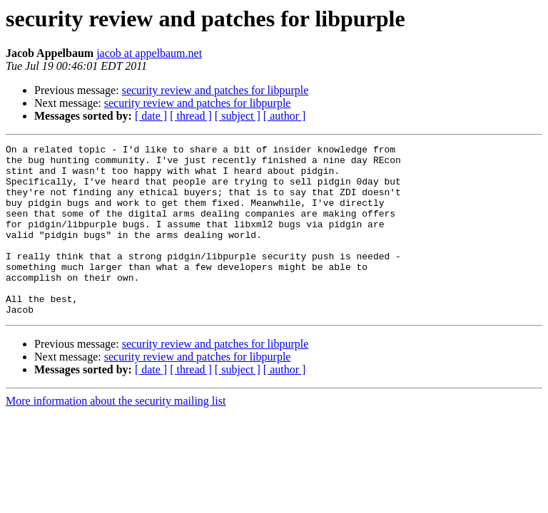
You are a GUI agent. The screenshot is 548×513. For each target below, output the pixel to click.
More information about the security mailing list (115, 435)
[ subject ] (237, 116)
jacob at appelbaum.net (149, 53)
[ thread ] (191, 116)
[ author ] (284, 116)
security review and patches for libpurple (215, 90)
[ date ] (151, 116)
